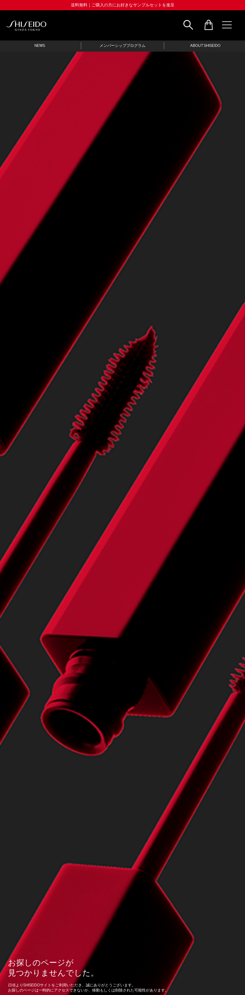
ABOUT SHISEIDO (205, 46)
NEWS (39, 46)
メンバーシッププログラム (122, 46)
